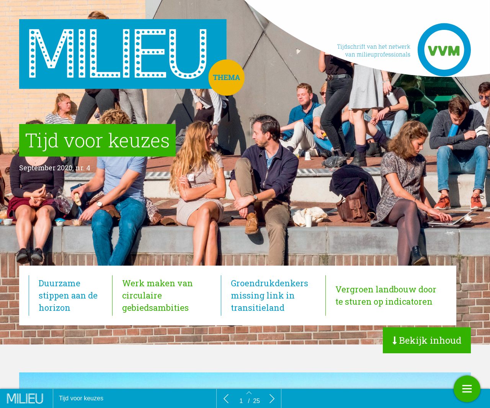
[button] (427, 340)
